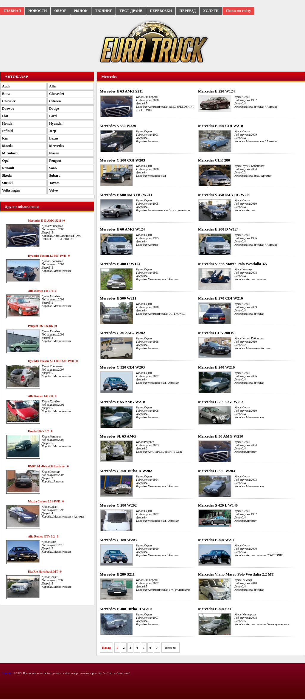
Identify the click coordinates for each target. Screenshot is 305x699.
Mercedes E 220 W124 (216, 91)
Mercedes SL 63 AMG (118, 436)
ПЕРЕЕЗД (187, 11)
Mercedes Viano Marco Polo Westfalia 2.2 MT (236, 574)
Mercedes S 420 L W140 (218, 505)
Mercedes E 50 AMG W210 (220, 436)
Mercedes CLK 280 (214, 160)
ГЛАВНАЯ (12, 11)
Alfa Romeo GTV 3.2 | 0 (43, 536)
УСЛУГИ (211, 11)
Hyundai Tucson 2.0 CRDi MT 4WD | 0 (53, 361)
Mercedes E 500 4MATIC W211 (126, 194)
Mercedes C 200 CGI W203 (122, 160)
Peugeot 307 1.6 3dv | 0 (42, 325)
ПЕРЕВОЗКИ (161, 11)
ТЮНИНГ (103, 11)
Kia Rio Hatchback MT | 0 (45, 571)
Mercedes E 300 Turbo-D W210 (126, 608)
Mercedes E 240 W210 (216, 367)
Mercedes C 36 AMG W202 (122, 332)
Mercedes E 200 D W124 (218, 229)
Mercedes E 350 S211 (215, 608)
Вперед (170, 647)
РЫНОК (81, 11)
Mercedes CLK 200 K (216, 332)
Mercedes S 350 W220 (118, 125)
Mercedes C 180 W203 (118, 539)
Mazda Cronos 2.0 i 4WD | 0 (46, 501)
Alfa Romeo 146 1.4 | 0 (42, 290)
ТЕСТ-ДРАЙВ (130, 11)
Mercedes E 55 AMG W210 (122, 401)
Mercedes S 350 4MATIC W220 (224, 194)
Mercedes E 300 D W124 (120, 263)
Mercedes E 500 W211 (118, 298)
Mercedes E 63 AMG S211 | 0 (46, 220)
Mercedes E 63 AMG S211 (121, 91)
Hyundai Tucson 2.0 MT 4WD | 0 (49, 255)
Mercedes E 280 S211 (117, 574)
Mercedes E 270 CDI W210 (220, 298)
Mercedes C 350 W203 (216, 470)
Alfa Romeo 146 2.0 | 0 (42, 396)
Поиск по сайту (238, 11)
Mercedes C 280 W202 (118, 505)
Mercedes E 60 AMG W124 (122, 229)
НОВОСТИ (37, 11)
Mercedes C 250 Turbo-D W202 (126, 470)
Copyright (7, 673)
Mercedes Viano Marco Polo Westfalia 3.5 (232, 263)
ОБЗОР (60, 11)
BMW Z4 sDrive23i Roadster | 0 (48, 466)
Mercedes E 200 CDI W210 (220, 125)
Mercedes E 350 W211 (216, 539)
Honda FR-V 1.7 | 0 (40, 431)
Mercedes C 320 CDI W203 (122, 367)
